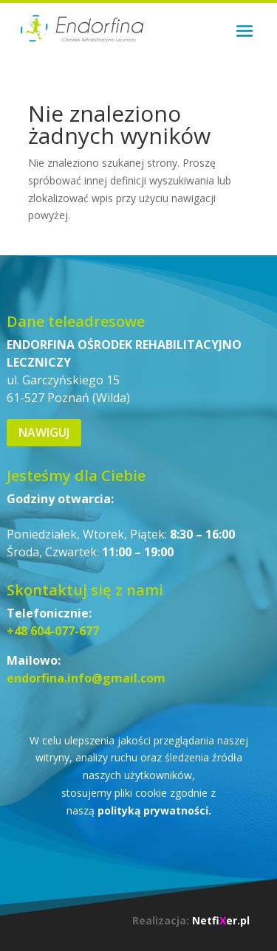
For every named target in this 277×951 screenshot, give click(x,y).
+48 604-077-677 (53, 631)
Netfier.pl (221, 920)
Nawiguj (43, 432)
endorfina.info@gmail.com (86, 678)
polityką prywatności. (154, 810)
